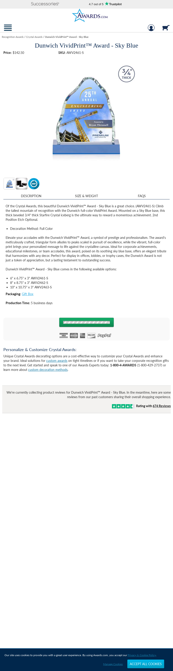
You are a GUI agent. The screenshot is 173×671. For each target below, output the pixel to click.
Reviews (162, 406)
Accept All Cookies (146, 664)
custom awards (56, 361)
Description (31, 196)
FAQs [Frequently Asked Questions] (142, 196)
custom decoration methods (48, 370)
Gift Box (27, 294)
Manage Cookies (113, 664)
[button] (45, 4)
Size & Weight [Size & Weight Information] (86, 196)
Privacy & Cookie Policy (142, 655)
